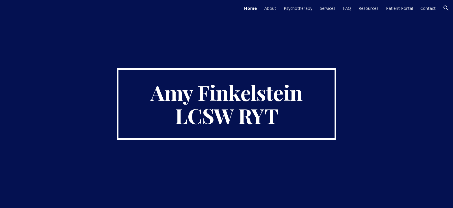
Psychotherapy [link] (298, 8)
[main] (226, 104)
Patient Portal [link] (399, 8)
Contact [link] (428, 8)
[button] (446, 8)
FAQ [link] (347, 8)
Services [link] (327, 8)
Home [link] (250, 8)
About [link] (270, 8)
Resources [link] (368, 8)
